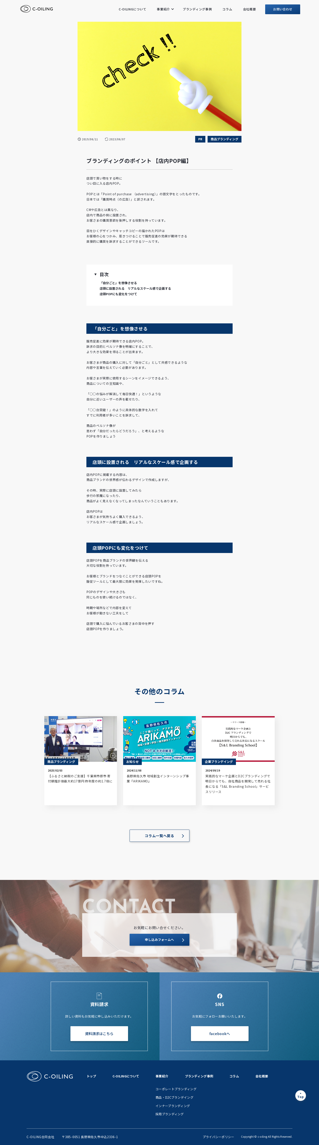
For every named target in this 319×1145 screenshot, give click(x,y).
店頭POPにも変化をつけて (118, 294)
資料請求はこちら (99, 1033)
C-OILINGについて (132, 9)
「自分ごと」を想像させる (118, 283)
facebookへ (219, 1033)
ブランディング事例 (197, 9)
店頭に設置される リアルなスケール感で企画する (135, 288)
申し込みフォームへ (159, 939)
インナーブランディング (173, 1106)
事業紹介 (163, 9)
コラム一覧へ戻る (159, 835)
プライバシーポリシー (218, 1137)
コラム (227, 9)
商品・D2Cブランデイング (174, 1097)
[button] (95, 274)
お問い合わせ (282, 9)
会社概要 (249, 9)
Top (300, 1096)
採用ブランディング (170, 1114)
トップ (91, 1076)
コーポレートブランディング (176, 1089)
